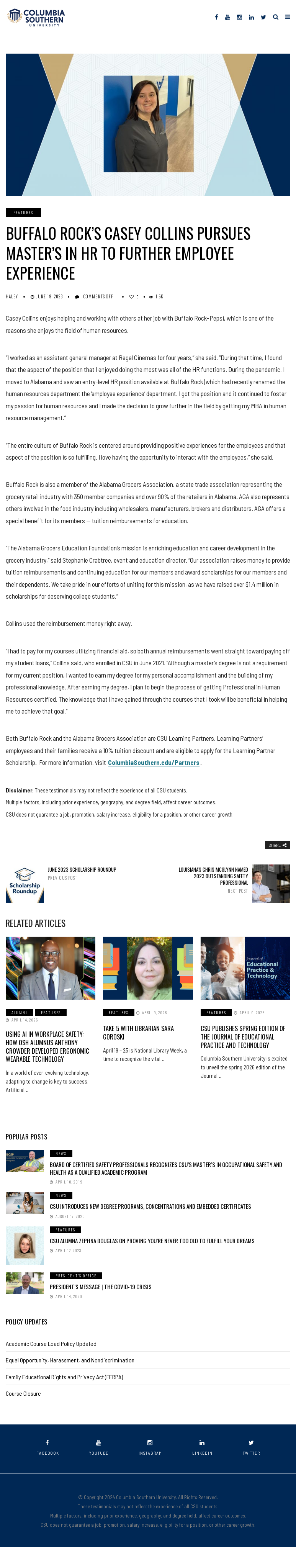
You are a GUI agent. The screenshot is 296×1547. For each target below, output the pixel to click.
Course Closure (23, 1391)
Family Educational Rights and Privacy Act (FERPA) (64, 1375)
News (61, 1152)
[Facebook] (216, 16)
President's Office (76, 1274)
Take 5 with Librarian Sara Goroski (138, 1032)
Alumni (19, 1012)
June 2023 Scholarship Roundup (83, 873)
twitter (251, 1446)
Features (23, 212)
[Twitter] (263, 16)
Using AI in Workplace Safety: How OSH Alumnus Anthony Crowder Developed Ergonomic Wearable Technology (50, 1045)
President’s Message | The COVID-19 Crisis (101, 1285)
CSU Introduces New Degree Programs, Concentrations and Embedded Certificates (150, 1204)
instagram (150, 1446)
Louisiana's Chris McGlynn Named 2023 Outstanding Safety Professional (212, 880)
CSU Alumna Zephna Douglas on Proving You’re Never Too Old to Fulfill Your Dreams (152, 1239)
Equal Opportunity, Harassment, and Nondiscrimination (70, 1358)
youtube (98, 1446)
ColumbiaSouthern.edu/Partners (154, 762)
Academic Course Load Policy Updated (51, 1342)
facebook (47, 1446)
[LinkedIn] (251, 16)
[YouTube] (227, 16)
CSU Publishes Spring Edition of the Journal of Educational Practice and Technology (242, 1036)
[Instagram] (239, 16)
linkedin (202, 1446)
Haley (12, 296)
